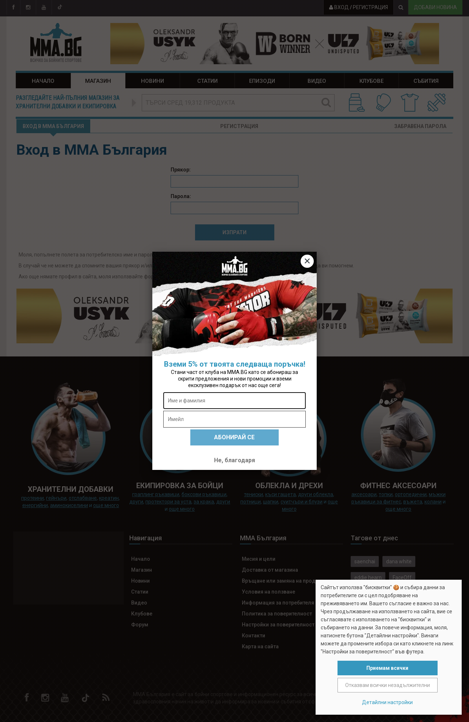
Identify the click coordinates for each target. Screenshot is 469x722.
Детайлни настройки (387, 702)
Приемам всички (387, 668)
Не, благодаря (234, 460)
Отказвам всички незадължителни (387, 685)
